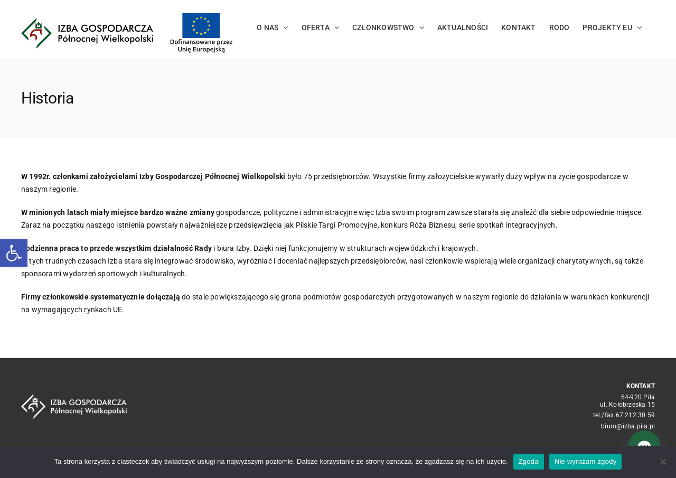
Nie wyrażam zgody (586, 461)
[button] (13, 253)
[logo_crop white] (74, 397)
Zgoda (529, 461)
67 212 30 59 (635, 415)
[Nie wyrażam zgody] (663, 461)
